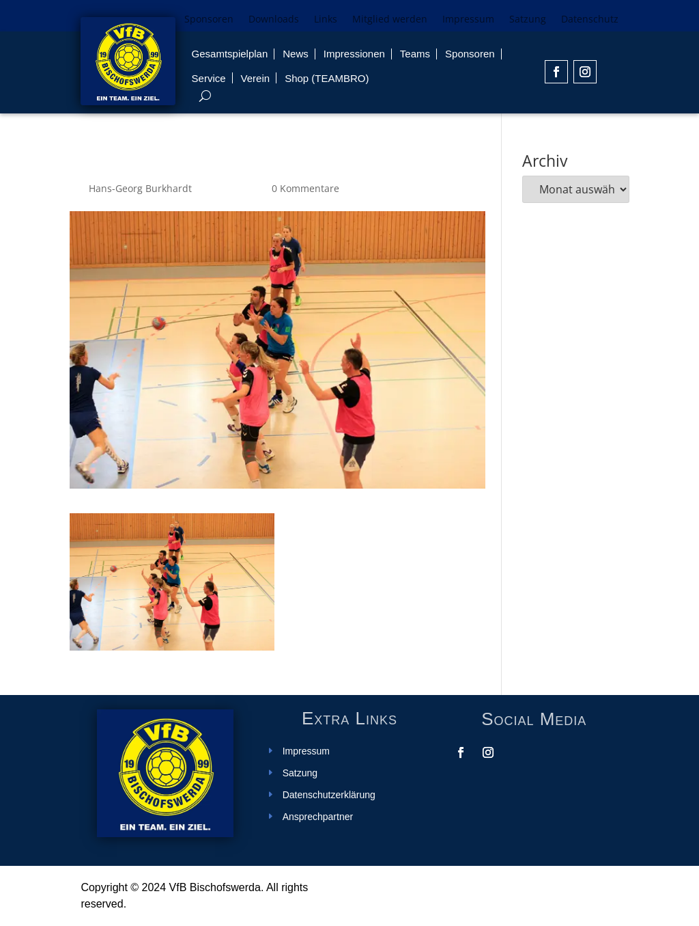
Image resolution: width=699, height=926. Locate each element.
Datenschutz (589, 19)
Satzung (527, 19)
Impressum (468, 19)
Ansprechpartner (318, 817)
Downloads (273, 19)
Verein (255, 78)
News (296, 53)
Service (209, 78)
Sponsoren (208, 19)
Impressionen (354, 53)
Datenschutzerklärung (329, 795)
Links (325, 19)
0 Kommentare (305, 188)
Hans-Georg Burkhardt (140, 188)
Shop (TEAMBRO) (327, 78)
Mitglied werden (389, 19)
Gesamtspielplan (230, 53)
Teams (415, 53)
